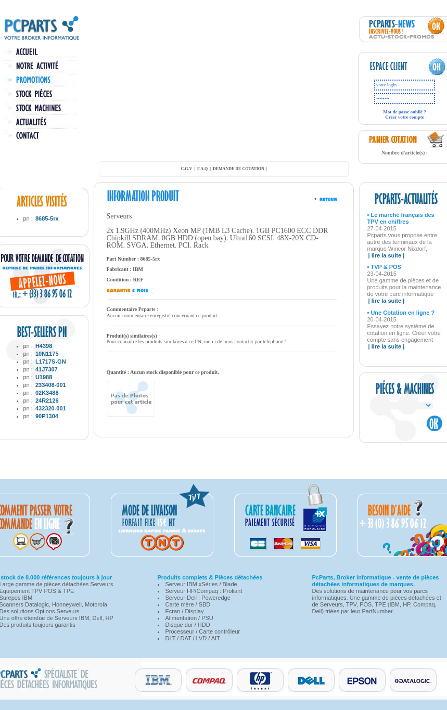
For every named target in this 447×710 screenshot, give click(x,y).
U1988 (43, 377)
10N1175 (47, 354)
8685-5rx (47, 218)
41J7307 (46, 369)
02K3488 (47, 393)
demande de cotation (238, 168)
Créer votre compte (404, 117)
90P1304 (46, 416)
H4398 (43, 346)
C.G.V (186, 168)
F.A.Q (202, 168)
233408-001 (50, 385)
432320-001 (50, 408)
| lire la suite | (386, 255)
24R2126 (47, 400)
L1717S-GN (50, 361)
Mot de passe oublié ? (404, 111)
